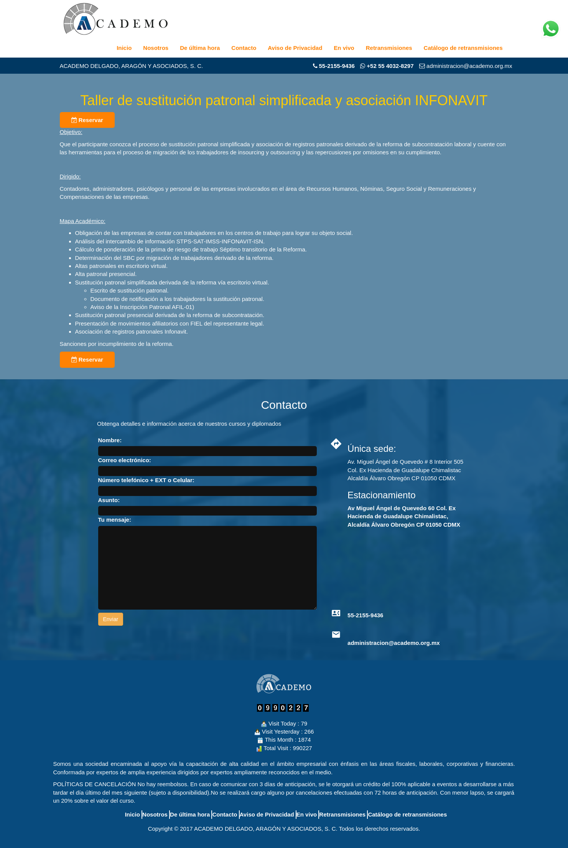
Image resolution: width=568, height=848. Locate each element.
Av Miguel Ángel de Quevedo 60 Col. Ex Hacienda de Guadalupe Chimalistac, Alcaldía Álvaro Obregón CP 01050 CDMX (403, 516)
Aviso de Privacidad (295, 48)
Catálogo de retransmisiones (463, 48)
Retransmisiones (389, 48)
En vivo (344, 48)
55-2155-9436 (337, 66)
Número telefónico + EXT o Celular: (146, 480)
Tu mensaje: (114, 519)
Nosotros (155, 48)
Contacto (243, 48)
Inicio (124, 48)
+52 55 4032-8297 (386, 66)
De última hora (200, 48)
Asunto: (109, 500)
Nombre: (110, 440)
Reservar (87, 120)
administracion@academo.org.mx (393, 643)
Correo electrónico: (124, 460)
